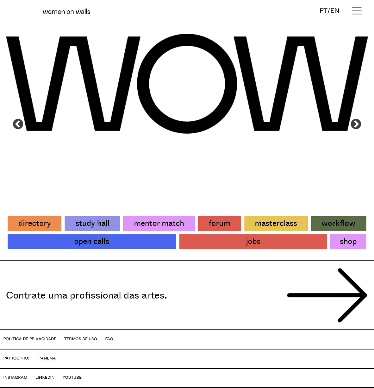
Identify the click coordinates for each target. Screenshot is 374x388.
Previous (18, 124)
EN (334, 10)
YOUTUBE (72, 377)
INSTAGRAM (15, 377)
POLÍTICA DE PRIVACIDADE (29, 338)
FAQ (109, 338)
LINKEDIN (45, 377)
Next (356, 124)
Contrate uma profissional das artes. (86, 295)
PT (323, 10)
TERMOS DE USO (80, 338)
